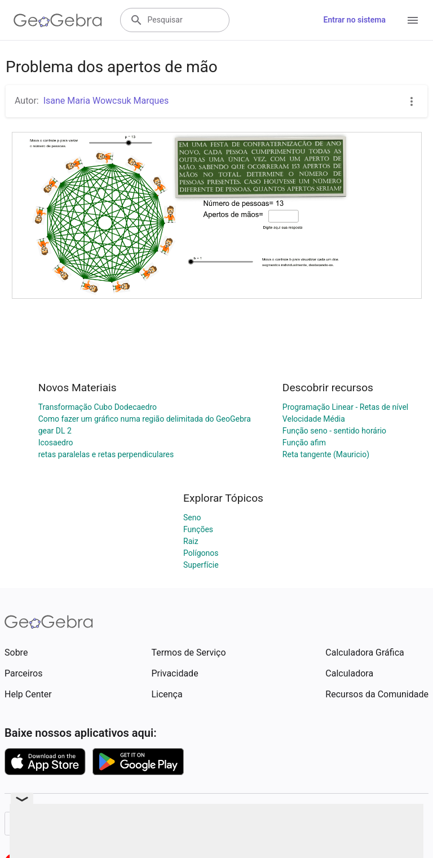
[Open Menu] (412, 20)
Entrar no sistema (355, 19)
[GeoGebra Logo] (58, 20)
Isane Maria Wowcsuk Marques (106, 100)
